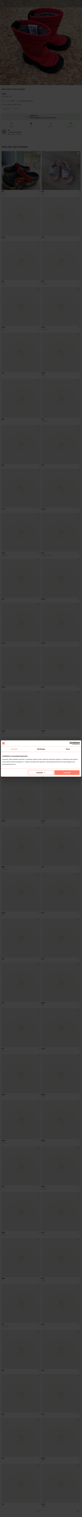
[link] (70, 125)
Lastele (16, 109)
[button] (11, 125)
